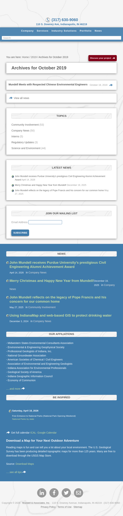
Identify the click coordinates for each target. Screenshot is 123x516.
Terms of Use (64, 507)
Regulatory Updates (22, 142)
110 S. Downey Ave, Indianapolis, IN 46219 (61, 24)
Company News (20, 130)
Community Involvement (25, 125)
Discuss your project (102, 58)
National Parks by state (23, 419)
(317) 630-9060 (61, 19)
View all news (21, 98)
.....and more (15, 389)
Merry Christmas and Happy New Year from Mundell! (40, 185)
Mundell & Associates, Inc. (36, 503)
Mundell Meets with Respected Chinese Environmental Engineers (48, 85)
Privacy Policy (48, 507)
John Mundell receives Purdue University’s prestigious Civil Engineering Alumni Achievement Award (58, 265)
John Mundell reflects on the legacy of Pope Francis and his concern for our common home (59, 191)
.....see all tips (16, 472)
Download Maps (25, 464)
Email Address (19, 222)
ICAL (33, 433)
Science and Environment (25, 148)
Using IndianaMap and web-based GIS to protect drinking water (61, 316)
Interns (15, 136)
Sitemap (78, 507)
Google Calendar (47, 433)
